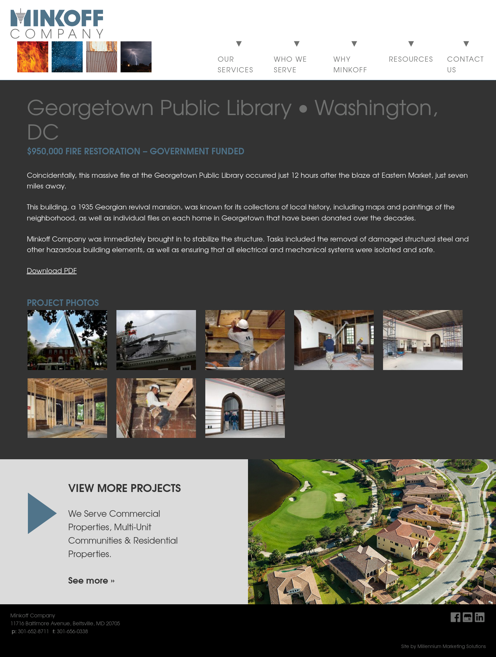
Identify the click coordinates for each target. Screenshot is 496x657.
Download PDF (52, 270)
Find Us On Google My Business (468, 617)
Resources (411, 59)
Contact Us (465, 64)
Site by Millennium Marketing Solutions (443, 646)
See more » (91, 579)
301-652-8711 (33, 631)
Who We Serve (290, 64)
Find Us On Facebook (456, 617)
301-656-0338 (72, 631)
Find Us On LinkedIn (480, 617)
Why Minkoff (350, 64)
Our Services (236, 64)
